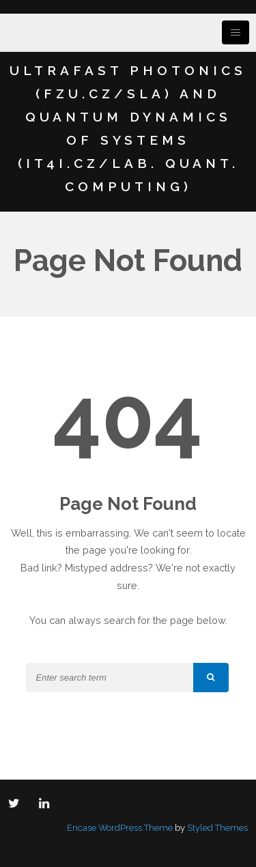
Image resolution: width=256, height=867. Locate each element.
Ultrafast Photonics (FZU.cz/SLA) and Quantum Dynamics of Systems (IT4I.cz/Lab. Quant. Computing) (128, 128)
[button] (211, 677)
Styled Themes (217, 828)
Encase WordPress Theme (120, 828)
